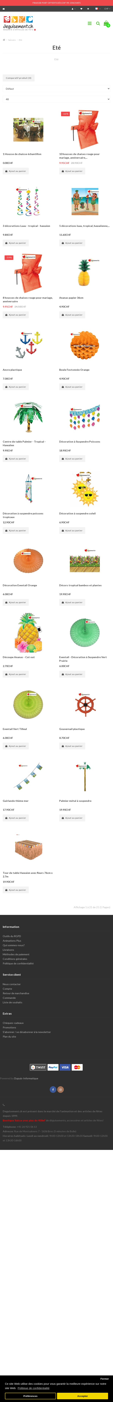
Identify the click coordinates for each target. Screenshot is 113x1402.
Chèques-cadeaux (13, 1022)
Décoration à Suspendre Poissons (79, 441)
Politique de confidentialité (18, 963)
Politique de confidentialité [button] (33, 1388)
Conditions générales (15, 958)
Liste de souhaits (12, 1002)
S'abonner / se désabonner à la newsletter (27, 1031)
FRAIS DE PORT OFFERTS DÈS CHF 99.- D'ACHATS (56, 2)
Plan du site (9, 1036)
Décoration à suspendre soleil (77, 513)
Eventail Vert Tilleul (15, 728)
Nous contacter (12, 984)
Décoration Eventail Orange (20, 585)
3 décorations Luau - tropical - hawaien (26, 225)
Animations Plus (12, 940)
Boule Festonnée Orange (74, 369)
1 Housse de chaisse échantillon (22, 154)
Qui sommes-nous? (14, 945)
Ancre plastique (12, 369)
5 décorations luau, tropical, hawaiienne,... (84, 225)
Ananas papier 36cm (71, 297)
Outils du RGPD (12, 936)
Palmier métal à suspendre (75, 800)
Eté (20, 40)
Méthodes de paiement (16, 954)
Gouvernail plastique (72, 728)
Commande (9, 997)
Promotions (9, 1027)
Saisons (12, 40)
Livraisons (8, 949)
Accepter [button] (82, 1396)
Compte (7, 988)
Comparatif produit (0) (18, 78)
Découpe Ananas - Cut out (19, 657)
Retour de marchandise (16, 993)
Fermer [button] (104, 1378)
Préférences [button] (30, 1396)
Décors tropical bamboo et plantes (80, 585)
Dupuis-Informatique (26, 1078)
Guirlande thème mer (16, 800)
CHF (107, 8)
